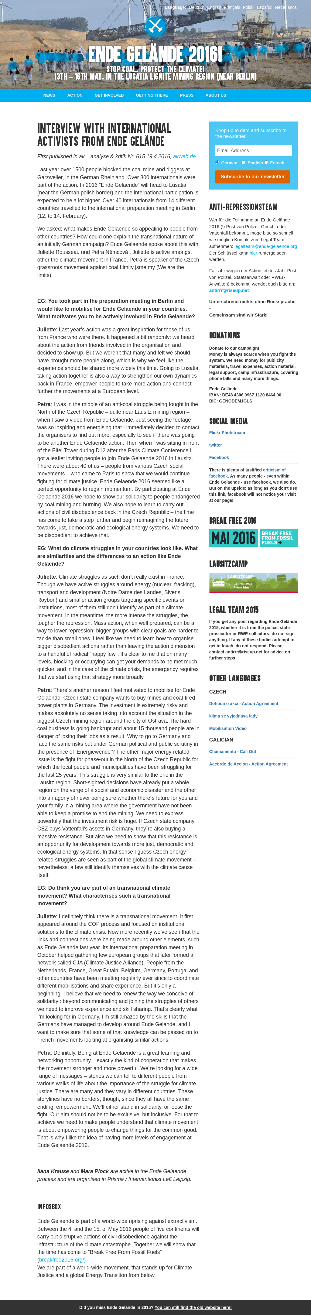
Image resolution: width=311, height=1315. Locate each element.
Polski (248, 7)
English (214, 7)
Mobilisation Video (228, 728)
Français (232, 7)
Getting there (152, 95)
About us (216, 95)
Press (186, 95)
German (229, 162)
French (277, 162)
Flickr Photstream (227, 432)
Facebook (219, 457)
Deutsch (196, 7)
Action (75, 95)
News (49, 95)
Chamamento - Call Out (232, 751)
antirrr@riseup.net (229, 290)
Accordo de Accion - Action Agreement (248, 764)
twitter (215, 445)
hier (253, 252)
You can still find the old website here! (193, 1307)
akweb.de (184, 156)
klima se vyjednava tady (233, 716)
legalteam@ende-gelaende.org (265, 246)
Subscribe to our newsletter (253, 176)
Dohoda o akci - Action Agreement (244, 703)
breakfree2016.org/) (62, 1260)
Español (264, 7)
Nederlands (286, 7)
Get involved (109, 95)
